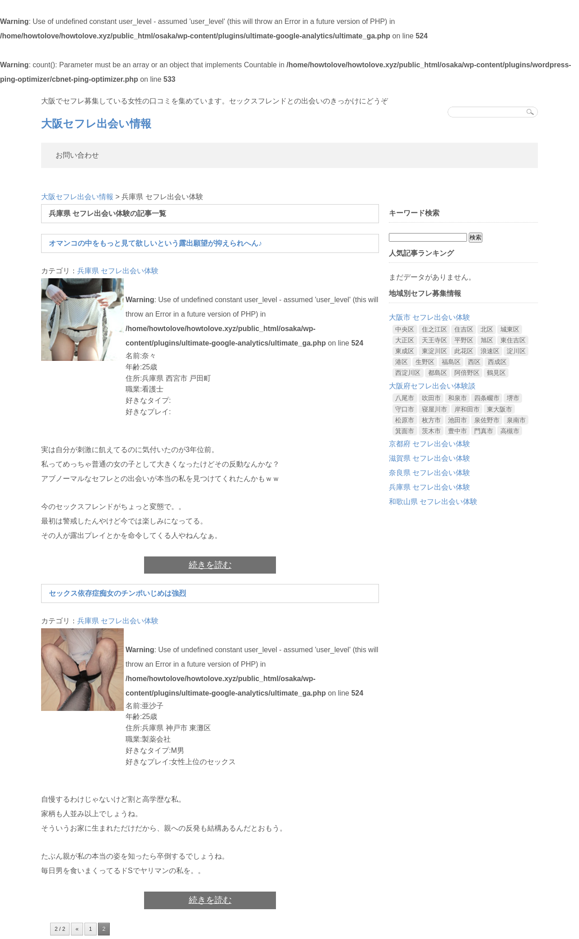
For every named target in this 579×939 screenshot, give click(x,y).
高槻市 (509, 430)
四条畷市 (487, 398)
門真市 (483, 430)
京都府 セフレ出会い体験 (429, 444)
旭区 (487, 340)
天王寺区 (434, 340)
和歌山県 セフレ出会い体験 (433, 501)
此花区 (463, 351)
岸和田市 (467, 409)
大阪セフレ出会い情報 (96, 123)
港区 (401, 361)
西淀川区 (407, 372)
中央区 (404, 329)
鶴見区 (496, 372)
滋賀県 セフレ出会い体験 (429, 458)
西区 (474, 361)
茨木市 (431, 430)
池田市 (457, 420)
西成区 (497, 361)
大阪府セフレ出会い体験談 (432, 386)
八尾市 (404, 398)
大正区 (404, 340)
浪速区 (490, 351)
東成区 (404, 351)
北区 (487, 329)
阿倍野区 (467, 372)
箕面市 (404, 430)
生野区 (425, 361)
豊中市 (457, 430)
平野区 (463, 340)
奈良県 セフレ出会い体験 (429, 473)
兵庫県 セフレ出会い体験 (118, 271)
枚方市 (431, 420)
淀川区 (516, 351)
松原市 (404, 420)
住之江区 (434, 329)
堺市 (513, 398)
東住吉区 (513, 340)
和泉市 (457, 398)
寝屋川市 (434, 409)
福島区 (451, 361)
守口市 (404, 409)
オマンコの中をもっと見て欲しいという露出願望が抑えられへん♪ (155, 243)
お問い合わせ (77, 155)
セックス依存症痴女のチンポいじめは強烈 (117, 593)
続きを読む (210, 565)
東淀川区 (434, 351)
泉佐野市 (487, 420)
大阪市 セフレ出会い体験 (429, 317)
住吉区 (463, 329)
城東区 (509, 329)
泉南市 (516, 420)
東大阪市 (499, 409)
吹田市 (431, 398)
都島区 (437, 372)
